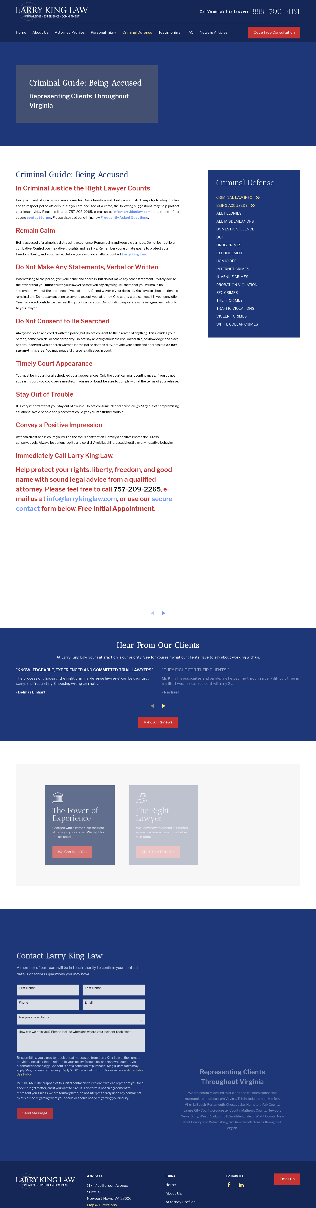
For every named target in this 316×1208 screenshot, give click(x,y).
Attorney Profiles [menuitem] (70, 32)
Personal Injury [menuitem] (103, 32)
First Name (32, 969)
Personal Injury (178, 1174)
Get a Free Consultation (274, 32)
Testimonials (176, 1191)
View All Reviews (158, 722)
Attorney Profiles (180, 1165)
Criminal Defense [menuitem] (137, 32)
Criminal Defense (180, 1182)
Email (94, 984)
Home (170, 1148)
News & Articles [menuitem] (214, 32)
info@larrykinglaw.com (82, 499)
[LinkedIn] (241, 1148)
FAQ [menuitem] (190, 32)
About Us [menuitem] (40, 32)
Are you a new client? (39, 999)
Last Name (98, 969)
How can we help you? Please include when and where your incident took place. (80, 1013)
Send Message (40, 1095)
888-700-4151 (276, 11)
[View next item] (164, 613)
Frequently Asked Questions (124, 218)
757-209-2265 (80, 212)
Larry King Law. (134, 254)
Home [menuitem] (21, 32)
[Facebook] (228, 1148)
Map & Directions (102, 1168)
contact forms (39, 218)
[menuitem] (253, 198)
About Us (173, 1157)
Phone (29, 984)
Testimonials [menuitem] (169, 32)
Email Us (287, 1142)
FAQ (168, 1200)
